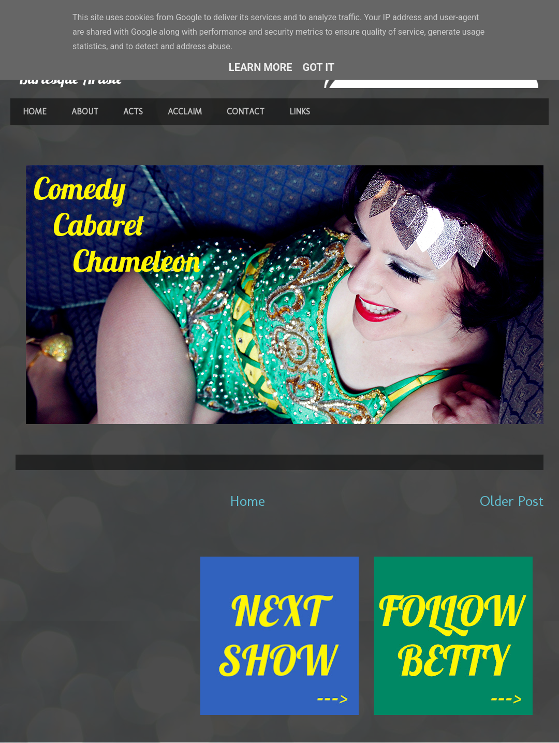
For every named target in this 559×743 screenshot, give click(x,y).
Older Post (511, 500)
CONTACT (245, 111)
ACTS (133, 111)
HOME (35, 111)
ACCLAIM (185, 111)
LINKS (299, 111)
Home (247, 500)
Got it (319, 67)
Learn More (260, 67)
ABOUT (84, 111)
